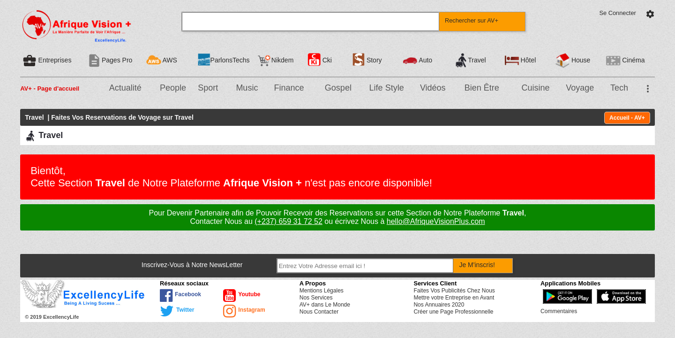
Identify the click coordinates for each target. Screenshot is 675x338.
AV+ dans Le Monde (325, 304)
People (173, 87)
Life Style (386, 87)
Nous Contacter (319, 311)
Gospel (338, 87)
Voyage (580, 87)
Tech (619, 87)
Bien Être (482, 87)
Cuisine (535, 87)
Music (247, 87)
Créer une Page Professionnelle (453, 311)
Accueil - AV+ (627, 118)
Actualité (125, 87)
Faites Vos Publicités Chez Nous (454, 290)
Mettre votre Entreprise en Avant (453, 297)
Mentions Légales (322, 290)
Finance (289, 87)
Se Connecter (618, 12)
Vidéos (433, 87)
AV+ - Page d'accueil (49, 88)
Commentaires (558, 311)
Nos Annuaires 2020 (438, 304)
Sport (208, 87)
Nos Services (316, 297)
